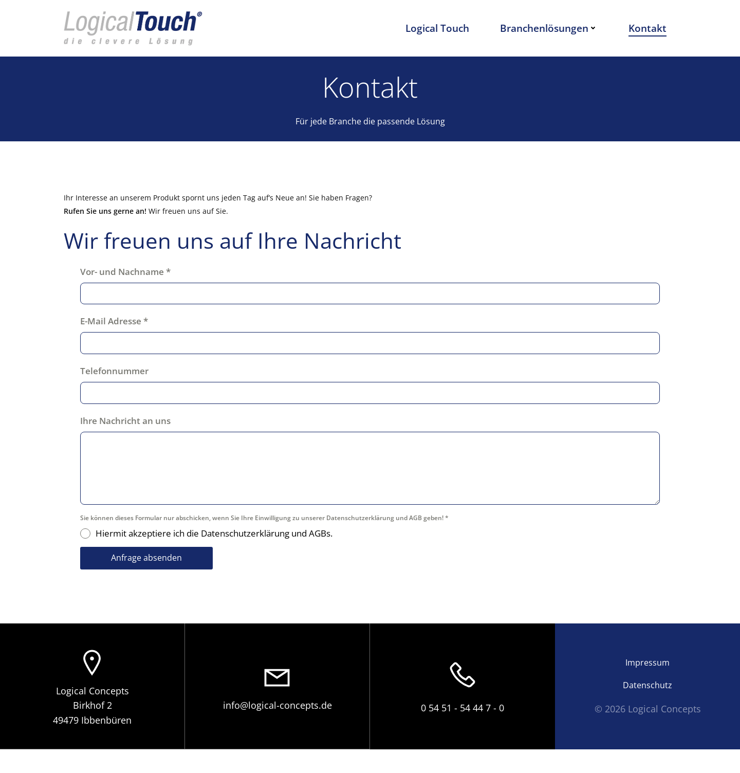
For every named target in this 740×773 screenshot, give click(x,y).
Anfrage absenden (151, 574)
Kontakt (652, 28)
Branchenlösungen (553, 28)
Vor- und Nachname (130, 287)
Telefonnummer (119, 387)
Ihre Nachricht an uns (130, 437)
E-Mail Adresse (119, 337)
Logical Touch (442, 28)
